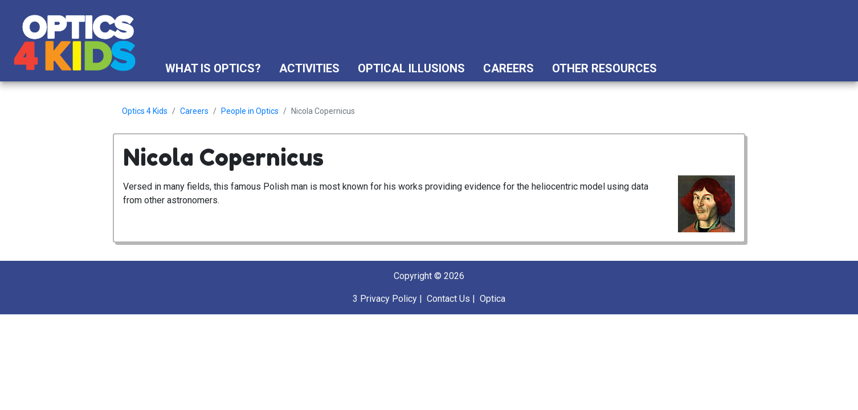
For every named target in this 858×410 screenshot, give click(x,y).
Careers (508, 68)
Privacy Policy (388, 298)
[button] (676, 68)
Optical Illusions (411, 68)
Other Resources (604, 68)
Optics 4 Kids (144, 111)
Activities (309, 68)
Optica (492, 298)
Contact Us (448, 298)
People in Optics (250, 111)
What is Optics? (213, 68)
